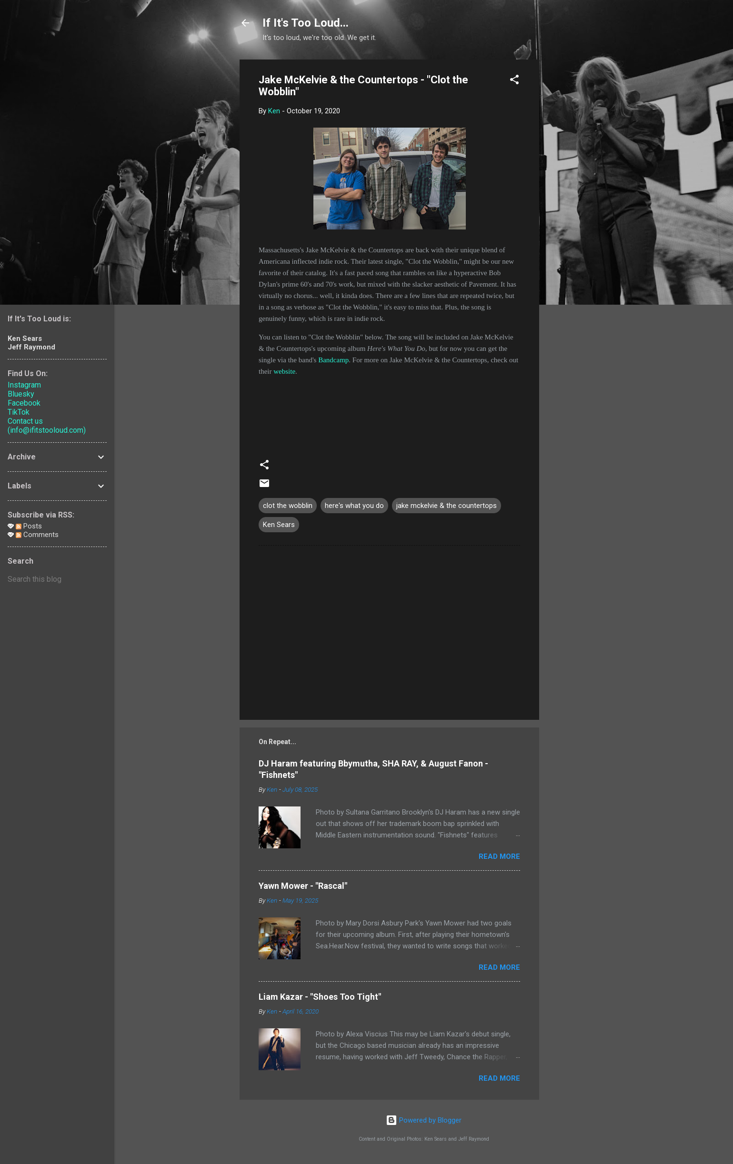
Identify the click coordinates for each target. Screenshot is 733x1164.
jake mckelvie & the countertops (446, 505)
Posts (29, 526)
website (284, 371)
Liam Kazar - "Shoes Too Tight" (320, 997)
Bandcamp (333, 360)
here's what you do (354, 505)
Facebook (24, 403)
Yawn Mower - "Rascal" (303, 886)
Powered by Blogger (424, 1120)
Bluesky (21, 393)
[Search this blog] (57, 579)
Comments (37, 534)
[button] (514, 81)
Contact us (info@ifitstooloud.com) (47, 426)
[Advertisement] (577, 202)
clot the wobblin (287, 505)
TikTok (19, 412)
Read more (499, 856)
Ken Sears (279, 524)
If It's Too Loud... (305, 23)
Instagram (24, 384)
